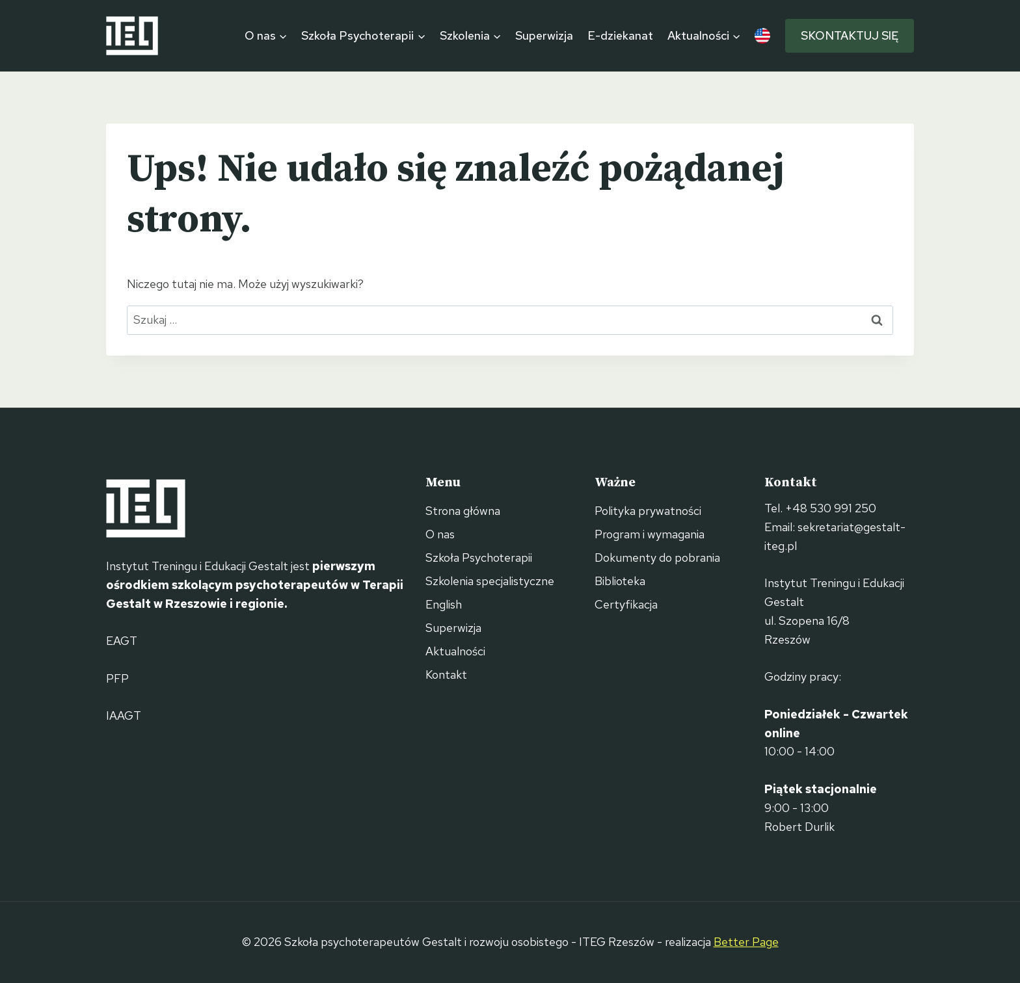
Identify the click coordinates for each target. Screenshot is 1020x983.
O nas (440, 534)
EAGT (121, 640)
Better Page (746, 941)
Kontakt (446, 674)
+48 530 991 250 (830, 508)
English (443, 604)
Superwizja (544, 35)
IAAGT (123, 715)
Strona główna (462, 510)
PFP (117, 678)
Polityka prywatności (648, 510)
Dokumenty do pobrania (657, 557)
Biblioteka (620, 580)
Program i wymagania (650, 534)
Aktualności (455, 651)
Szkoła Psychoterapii (478, 557)
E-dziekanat (620, 35)
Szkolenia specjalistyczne (489, 580)
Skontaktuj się (849, 35)
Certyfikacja (626, 604)
